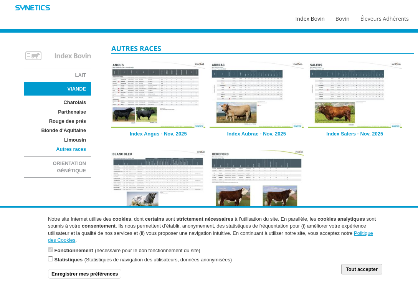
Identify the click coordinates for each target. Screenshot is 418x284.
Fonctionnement (74, 254)
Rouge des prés (67, 121)
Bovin (342, 17)
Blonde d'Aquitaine (63, 130)
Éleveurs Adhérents (384, 17)
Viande (77, 89)
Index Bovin (310, 17)
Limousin (75, 140)
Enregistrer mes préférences (84, 278)
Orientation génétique (69, 166)
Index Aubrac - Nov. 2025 (256, 134)
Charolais (75, 102)
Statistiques (69, 263)
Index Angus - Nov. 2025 (158, 134)
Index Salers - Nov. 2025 (354, 134)
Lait (80, 75)
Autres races (71, 149)
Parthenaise (72, 112)
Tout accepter (362, 273)
